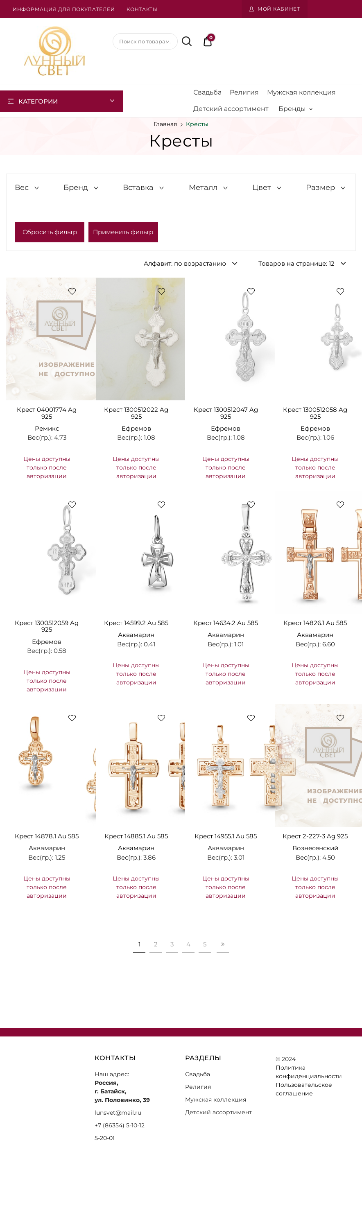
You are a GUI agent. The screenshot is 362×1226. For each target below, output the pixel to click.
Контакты (142, 9)
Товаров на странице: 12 (296, 263)
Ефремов (136, 428)
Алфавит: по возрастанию (185, 263)
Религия (244, 92)
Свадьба (207, 92)
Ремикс (47, 428)
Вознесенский (315, 848)
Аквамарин (136, 635)
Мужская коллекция (301, 92)
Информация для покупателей (64, 9)
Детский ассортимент (231, 109)
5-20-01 (105, 1138)
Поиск (185, 41)
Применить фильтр (123, 232)
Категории (38, 101)
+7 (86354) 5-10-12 (120, 1125)
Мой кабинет (279, 9)
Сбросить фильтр (50, 232)
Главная (165, 124)
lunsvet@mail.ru (118, 1112)
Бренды (295, 109)
